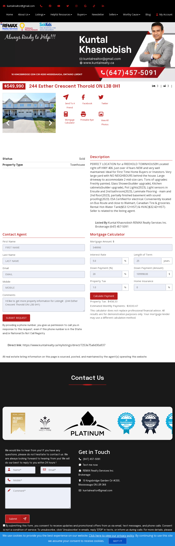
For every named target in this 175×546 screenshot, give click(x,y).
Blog (148, 15)
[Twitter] (105, 102)
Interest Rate (98, 254)
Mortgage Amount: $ (102, 241)
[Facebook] (87, 102)
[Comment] (38, 496)
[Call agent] (41, 7)
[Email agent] (99, 490)
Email (6, 268)
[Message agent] (99, 464)
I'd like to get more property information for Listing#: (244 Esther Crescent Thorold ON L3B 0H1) (44, 304)
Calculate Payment (103, 296)
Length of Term (143, 254)
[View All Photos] (105, 121)
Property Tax (98, 281)
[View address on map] (99, 482)
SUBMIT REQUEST (16, 317)
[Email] (56, 469)
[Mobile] (38, 479)
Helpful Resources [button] (61, 15)
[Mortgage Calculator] (70, 121)
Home (9, 15)
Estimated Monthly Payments (114, 306)
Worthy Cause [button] (131, 15)
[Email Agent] (20, 7)
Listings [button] (40, 15)
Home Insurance (143, 281)
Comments (9, 294)
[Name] (20, 469)
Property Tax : (104, 301)
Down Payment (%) (101, 268)
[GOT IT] (117, 541)
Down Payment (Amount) (148, 268)
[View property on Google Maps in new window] (145, 118)
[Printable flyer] (87, 121)
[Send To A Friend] (70, 102)
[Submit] (17, 517)
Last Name (9, 254)
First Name (9, 241)
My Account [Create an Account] (164, 15)
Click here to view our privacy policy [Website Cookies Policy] (111, 535)
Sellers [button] (113, 15)
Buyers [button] (82, 15)
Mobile (6, 281)
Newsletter (98, 15)
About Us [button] (24, 15)
